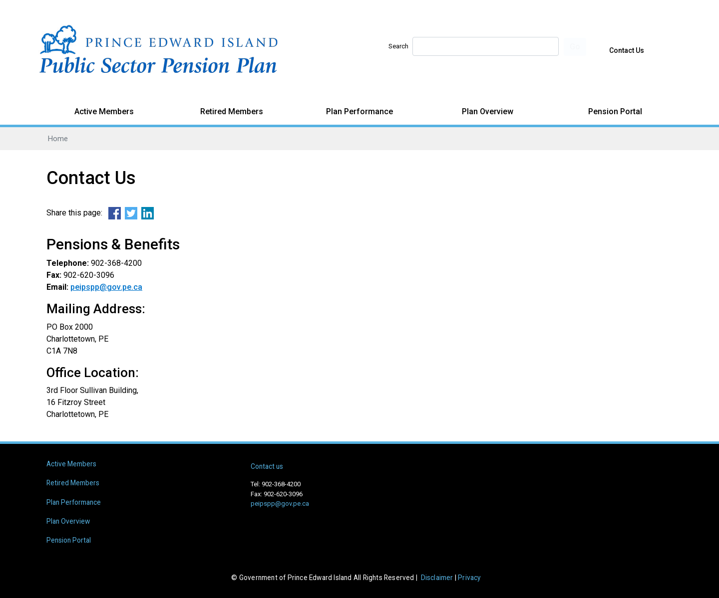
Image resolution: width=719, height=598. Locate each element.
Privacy (469, 578)
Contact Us (626, 50)
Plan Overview (487, 111)
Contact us (267, 466)
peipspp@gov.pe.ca (106, 287)
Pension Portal (615, 111)
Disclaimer (437, 578)
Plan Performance (359, 111)
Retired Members (231, 111)
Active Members (104, 111)
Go (575, 46)
